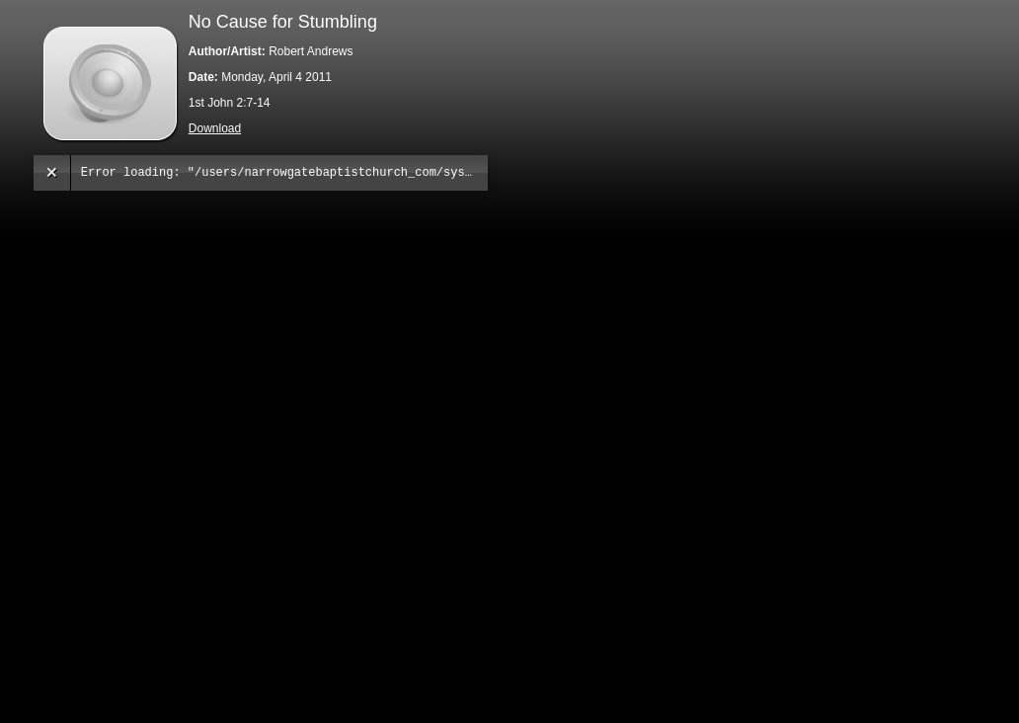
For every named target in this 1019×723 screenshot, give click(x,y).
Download (215, 128)
